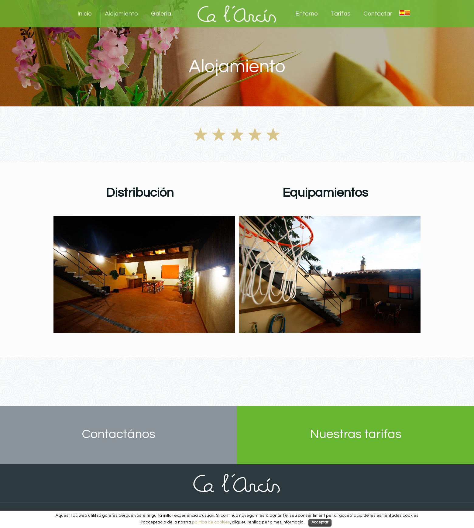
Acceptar (319, 522)
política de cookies (211, 522)
